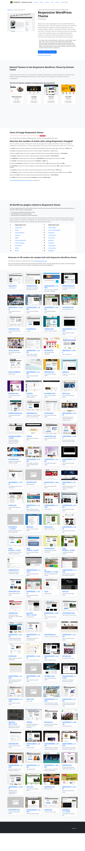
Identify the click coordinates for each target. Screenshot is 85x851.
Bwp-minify (51, 256)
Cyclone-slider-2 (52, 264)
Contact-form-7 (18, 243)
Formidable (51, 259)
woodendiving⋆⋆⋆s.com (15, 782)
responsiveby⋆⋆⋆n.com (69, 476)
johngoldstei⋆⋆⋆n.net (69, 430)
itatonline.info (13, 760)
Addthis (17, 254)
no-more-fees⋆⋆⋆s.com (31, 630)
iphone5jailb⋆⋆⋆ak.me (33, 693)
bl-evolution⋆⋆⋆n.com (51, 587)
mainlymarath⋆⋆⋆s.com (69, 587)
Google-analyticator (19, 249)
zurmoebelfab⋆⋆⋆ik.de (51, 761)
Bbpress (17, 267)
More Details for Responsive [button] (47, 52)
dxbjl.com (29, 543)
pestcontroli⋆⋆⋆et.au (51, 499)
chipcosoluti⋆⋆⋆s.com (69, 499)
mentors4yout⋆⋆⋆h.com (15, 716)
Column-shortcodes (19, 259)
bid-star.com (66, 672)
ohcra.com (30, 715)
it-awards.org (31, 345)
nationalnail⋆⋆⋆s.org (69, 453)
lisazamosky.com (68, 302)
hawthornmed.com (15, 429)
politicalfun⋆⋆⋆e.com (33, 673)
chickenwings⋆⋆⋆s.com (51, 716)
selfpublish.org (31, 429)
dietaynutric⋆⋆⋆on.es (69, 804)
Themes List (10, 10)
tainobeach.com (68, 323)
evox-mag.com (13, 366)
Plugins (41, 2)
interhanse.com (50, 651)
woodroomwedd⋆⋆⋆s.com (15, 453)
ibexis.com (66, 410)
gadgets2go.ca (13, 586)
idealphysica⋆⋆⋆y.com (33, 522)
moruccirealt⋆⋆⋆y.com (33, 476)
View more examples (41, 277)
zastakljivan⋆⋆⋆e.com (15, 804)
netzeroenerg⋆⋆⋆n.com (51, 303)
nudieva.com (49, 345)
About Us (74, 844)
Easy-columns (51, 254)
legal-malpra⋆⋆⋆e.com (32, 565)
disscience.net (31, 498)
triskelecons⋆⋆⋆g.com (15, 651)
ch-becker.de (48, 429)
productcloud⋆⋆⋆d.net (33, 324)
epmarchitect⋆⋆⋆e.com (15, 693)
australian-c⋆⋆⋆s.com (66, 827)
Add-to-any (17, 251)
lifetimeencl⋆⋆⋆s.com (15, 324)
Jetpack (16, 246)
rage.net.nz (12, 302)
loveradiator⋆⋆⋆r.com (15, 499)
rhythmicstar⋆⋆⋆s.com (51, 476)
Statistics (57, 2)
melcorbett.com (14, 608)
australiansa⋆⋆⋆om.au (69, 739)
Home (55, 842)
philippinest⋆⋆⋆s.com (51, 630)
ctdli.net (29, 738)
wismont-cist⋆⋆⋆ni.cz (12, 739)
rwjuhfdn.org (13, 629)
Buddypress (51, 267)
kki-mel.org (48, 738)
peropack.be (48, 366)
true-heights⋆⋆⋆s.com (68, 565)
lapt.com (65, 608)
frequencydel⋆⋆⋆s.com (51, 673)
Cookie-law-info (52, 251)
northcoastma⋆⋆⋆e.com (33, 827)
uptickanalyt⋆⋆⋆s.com (33, 367)
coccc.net (29, 803)
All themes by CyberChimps (44, 55)
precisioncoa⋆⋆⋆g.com (51, 782)
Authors (47, 2)
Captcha (17, 264)
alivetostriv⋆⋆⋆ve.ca (69, 367)
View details (17, 101)
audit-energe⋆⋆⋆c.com (14, 565)
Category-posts (52, 261)
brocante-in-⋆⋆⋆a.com (12, 544)
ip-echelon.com (49, 410)
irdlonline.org (49, 388)
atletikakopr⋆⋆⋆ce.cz (33, 608)
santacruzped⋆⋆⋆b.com (33, 761)
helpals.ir (65, 388)
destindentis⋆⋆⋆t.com (33, 389)
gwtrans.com (67, 781)
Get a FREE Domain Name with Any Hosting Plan (21, 196)
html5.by (29, 410)
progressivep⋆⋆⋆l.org (69, 544)
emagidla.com (13, 475)
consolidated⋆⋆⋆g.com (51, 324)
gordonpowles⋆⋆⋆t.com (51, 522)
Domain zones (73, 842)
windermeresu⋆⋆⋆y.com (33, 587)
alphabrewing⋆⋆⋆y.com (33, 651)
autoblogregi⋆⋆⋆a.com (69, 522)
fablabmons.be (31, 302)
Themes (36, 2)
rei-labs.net (12, 672)
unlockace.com (13, 345)
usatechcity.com (50, 452)
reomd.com (48, 543)
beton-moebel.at (14, 388)
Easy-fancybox (18, 261)
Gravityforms (51, 249)
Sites (52, 2)
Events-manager (52, 243)
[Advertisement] (42, 116)
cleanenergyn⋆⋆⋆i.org (33, 782)
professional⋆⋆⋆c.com (69, 716)
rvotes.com (12, 521)
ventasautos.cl (49, 564)
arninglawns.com (68, 629)
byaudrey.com (13, 410)
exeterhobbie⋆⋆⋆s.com (69, 761)
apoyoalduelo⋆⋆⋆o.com (69, 346)
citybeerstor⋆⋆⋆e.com (69, 651)
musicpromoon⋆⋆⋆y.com (69, 693)
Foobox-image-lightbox (20, 256)
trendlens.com (49, 692)
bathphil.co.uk (49, 803)
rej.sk (46, 608)
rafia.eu (29, 452)
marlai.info (48, 826)
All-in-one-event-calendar (54, 246)
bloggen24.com (14, 826)
